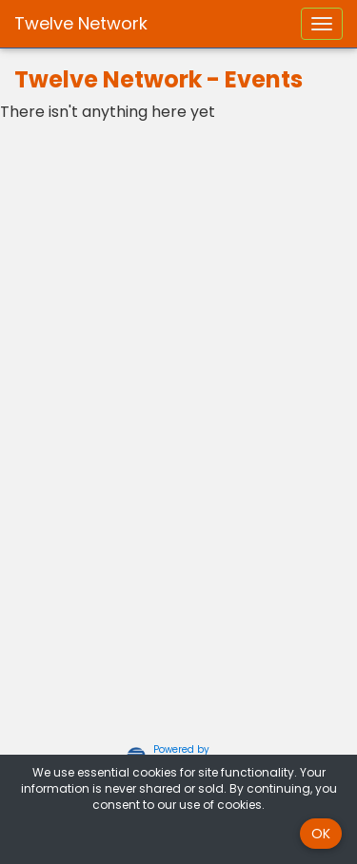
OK (320, 833)
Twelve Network (81, 23)
